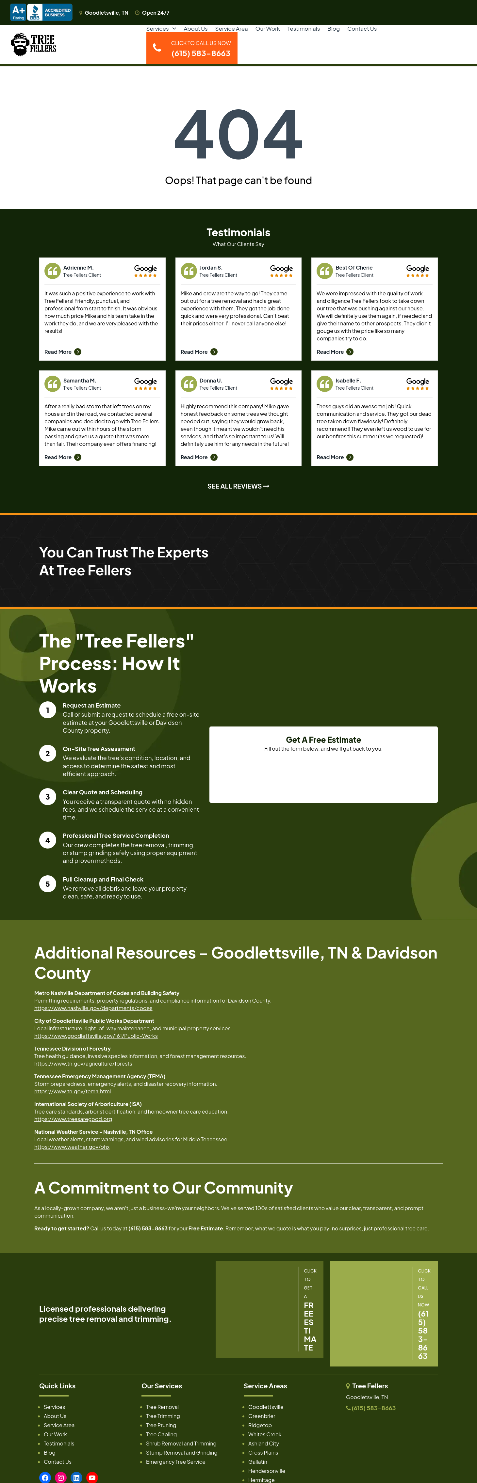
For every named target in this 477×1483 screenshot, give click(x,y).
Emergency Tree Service (176, 1461)
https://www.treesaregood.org (73, 1119)
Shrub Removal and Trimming (181, 1443)
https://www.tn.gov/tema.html (72, 1091)
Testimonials (304, 28)
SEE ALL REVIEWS (238, 486)
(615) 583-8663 (148, 1228)
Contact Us (362, 28)
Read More (62, 351)
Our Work (267, 28)
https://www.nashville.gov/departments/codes (93, 1008)
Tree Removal (162, 1406)
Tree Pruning (161, 1425)
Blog (333, 28)
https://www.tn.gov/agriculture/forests (83, 1063)
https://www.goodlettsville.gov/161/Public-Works (96, 1035)
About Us (195, 28)
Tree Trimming (163, 1416)
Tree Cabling (161, 1434)
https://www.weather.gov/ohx (71, 1146)
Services (157, 28)
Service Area (231, 28)
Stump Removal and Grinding (182, 1452)
